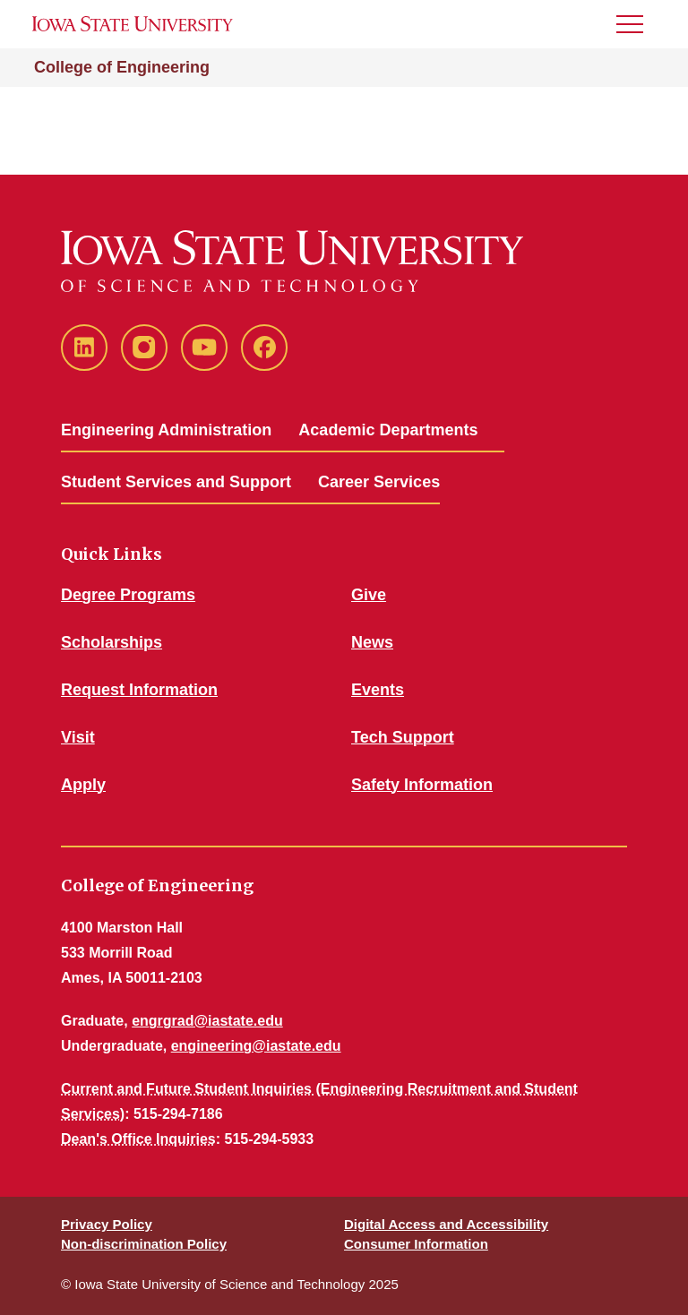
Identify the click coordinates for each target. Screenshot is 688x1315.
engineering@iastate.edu (256, 1045)
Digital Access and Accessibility (446, 1224)
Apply (83, 785)
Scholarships (111, 642)
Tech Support (402, 737)
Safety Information (422, 785)
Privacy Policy (106, 1224)
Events (377, 690)
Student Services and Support (176, 482)
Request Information (139, 690)
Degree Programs (128, 595)
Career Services (379, 482)
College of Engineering (122, 67)
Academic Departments (387, 430)
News (372, 642)
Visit (78, 737)
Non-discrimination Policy (144, 1243)
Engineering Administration (166, 430)
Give (368, 595)
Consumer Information (416, 1243)
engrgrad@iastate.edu (207, 1020)
